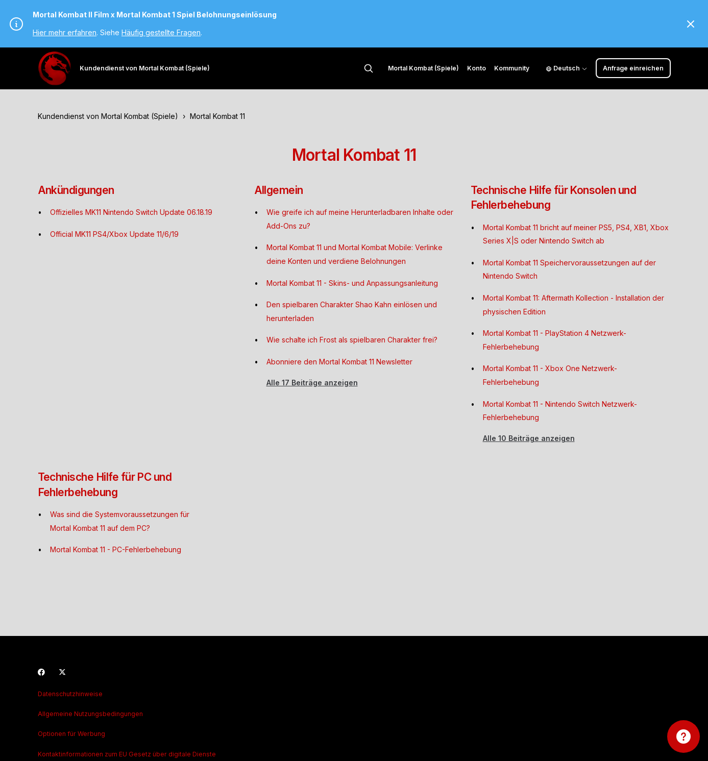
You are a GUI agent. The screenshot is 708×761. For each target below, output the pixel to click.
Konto (476, 68)
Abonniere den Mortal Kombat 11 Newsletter (339, 361)
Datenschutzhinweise (70, 694)
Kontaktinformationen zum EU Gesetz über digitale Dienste (127, 754)
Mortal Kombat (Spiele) (423, 68)
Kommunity (511, 68)
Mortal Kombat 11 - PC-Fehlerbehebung (115, 549)
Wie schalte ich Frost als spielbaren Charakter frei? (351, 339)
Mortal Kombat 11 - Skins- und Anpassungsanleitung (352, 283)
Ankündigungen (76, 190)
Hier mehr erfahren (64, 32)
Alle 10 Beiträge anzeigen (529, 438)
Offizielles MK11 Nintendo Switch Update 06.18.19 (131, 212)
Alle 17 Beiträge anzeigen (312, 382)
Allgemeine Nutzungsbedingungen (90, 714)
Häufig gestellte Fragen (161, 32)
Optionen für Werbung (71, 734)
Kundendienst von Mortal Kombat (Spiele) (108, 116)
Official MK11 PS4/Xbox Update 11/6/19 (114, 234)
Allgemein (278, 190)
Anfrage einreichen (633, 68)
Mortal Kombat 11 (217, 116)
